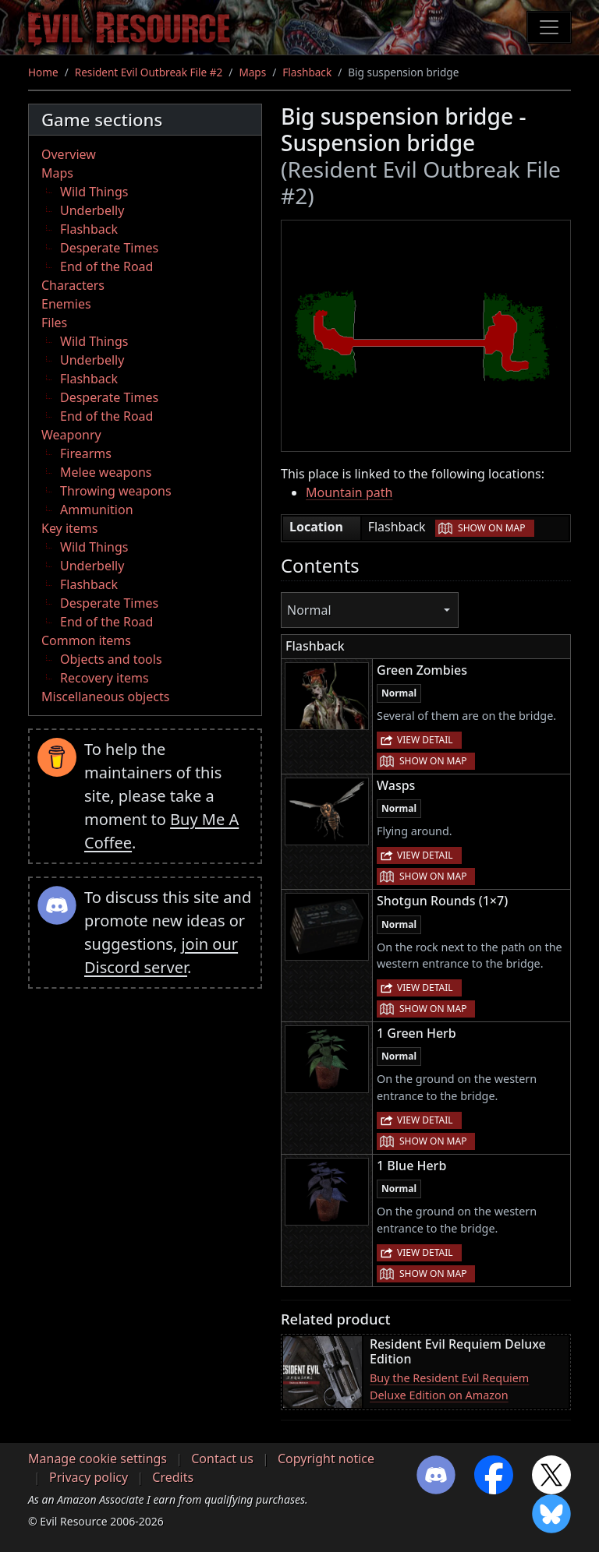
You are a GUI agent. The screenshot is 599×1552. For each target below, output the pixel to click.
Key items (69, 528)
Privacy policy (88, 1477)
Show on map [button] (491, 527)
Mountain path (349, 492)
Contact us (222, 1458)
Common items (86, 640)
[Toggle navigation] (549, 27)
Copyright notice (326, 1458)
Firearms (86, 453)
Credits (172, 1477)
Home (43, 72)
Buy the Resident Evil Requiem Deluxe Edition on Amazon (449, 1386)
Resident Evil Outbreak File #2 (149, 72)
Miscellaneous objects (105, 696)
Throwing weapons (116, 490)
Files (54, 322)
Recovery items (104, 677)
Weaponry (71, 434)
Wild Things (94, 191)
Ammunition (96, 509)
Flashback (306, 72)
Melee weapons (106, 472)
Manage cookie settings (97, 1458)
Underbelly (92, 210)
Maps (252, 72)
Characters (73, 285)
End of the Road (106, 266)
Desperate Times (109, 247)
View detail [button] (425, 739)
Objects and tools (111, 659)
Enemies (66, 303)
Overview (68, 154)
